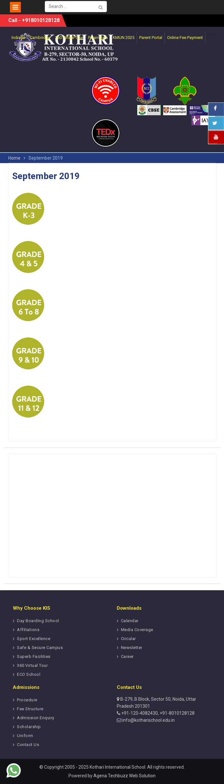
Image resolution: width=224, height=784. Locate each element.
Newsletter (131, 647)
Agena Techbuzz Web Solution (124, 775)
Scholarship (29, 726)
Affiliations (28, 629)
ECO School (28, 674)
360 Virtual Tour (32, 665)
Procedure (27, 699)
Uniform (25, 735)
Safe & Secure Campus (40, 647)
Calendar (130, 620)
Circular (128, 638)
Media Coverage (137, 629)
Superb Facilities (34, 656)
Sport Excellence (33, 638)
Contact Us (28, 744)
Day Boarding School (38, 620)
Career (127, 656)
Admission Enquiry (35, 717)
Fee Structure (30, 708)
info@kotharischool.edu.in (148, 720)
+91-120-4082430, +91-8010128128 (157, 713)
